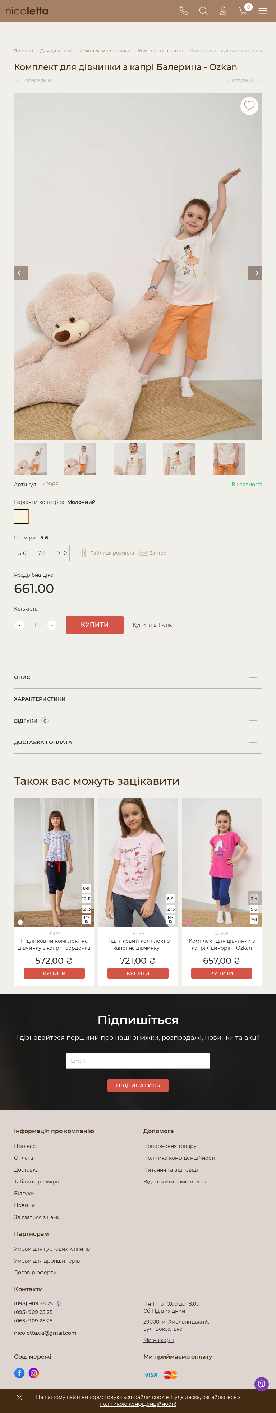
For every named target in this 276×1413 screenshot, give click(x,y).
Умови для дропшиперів (47, 1260)
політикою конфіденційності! (138, 1404)
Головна (23, 51)
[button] (255, 898)
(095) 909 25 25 (33, 1312)
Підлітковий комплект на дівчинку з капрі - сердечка (54, 944)
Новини (24, 1205)
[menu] (262, 11)
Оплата (23, 1158)
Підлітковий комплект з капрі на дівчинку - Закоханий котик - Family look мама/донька (138, 945)
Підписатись (138, 1085)
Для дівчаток (56, 51)
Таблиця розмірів (37, 1181)
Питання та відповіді (170, 1170)
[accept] (19, 1397)
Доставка (26, 1170)
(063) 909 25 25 (33, 1320)
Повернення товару (170, 1146)
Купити (95, 624)
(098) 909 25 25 (33, 1303)
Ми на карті (158, 1340)
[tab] (138, 678)
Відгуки (24, 1193)
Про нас (25, 1146)
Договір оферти (35, 1272)
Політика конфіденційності (180, 1158)
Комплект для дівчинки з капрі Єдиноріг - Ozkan (222, 944)
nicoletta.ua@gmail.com (45, 1333)
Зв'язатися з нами (37, 1217)
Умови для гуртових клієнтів (52, 1249)
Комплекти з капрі (160, 51)
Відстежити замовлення (175, 1181)
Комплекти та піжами (104, 51)
